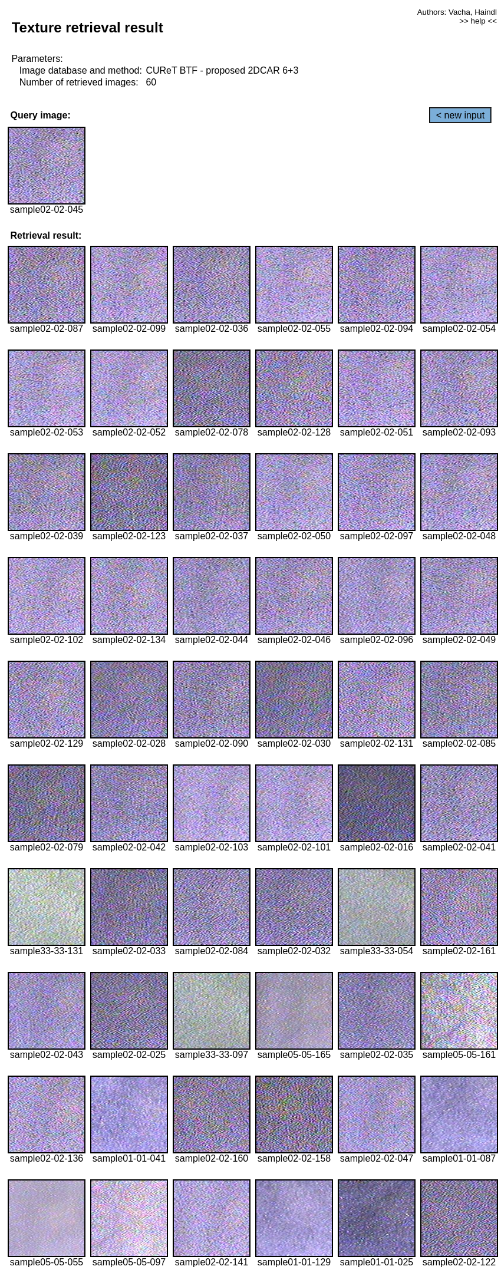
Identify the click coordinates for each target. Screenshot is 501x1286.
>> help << (478, 21)
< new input (460, 115)
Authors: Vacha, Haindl (457, 12)
